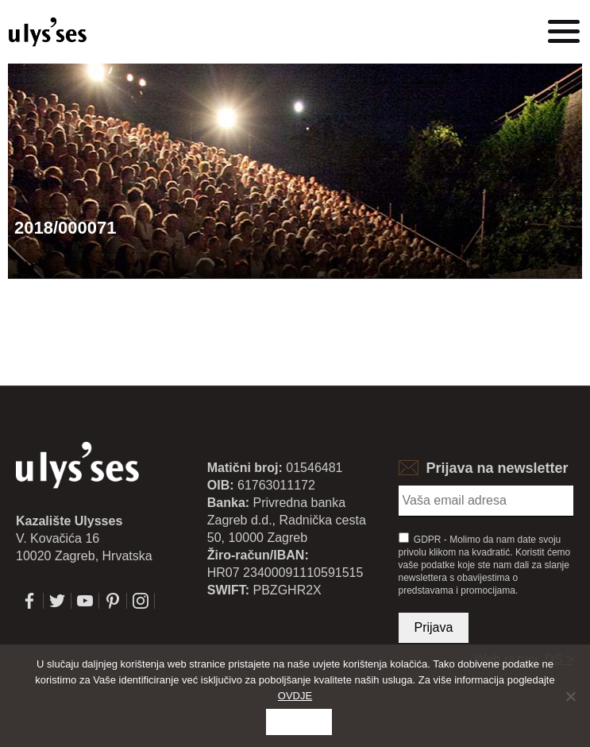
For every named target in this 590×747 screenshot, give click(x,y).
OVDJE (295, 696)
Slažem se (299, 722)
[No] (570, 696)
